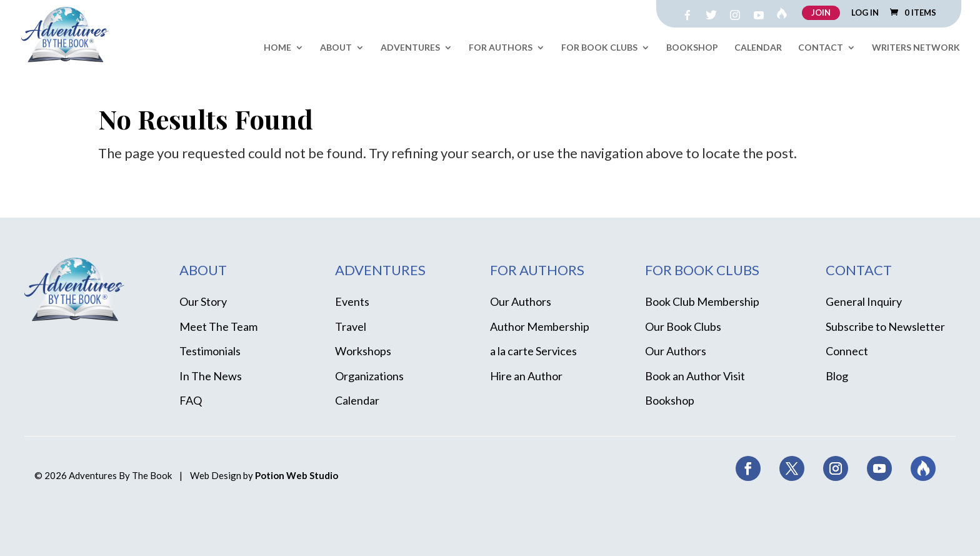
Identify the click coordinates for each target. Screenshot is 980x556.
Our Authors (520, 301)
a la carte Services (533, 351)
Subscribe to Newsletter (885, 326)
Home (277, 48)
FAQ (190, 400)
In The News (210, 376)
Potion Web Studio (296, 475)
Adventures (410, 48)
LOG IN (865, 13)
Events (352, 301)
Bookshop (692, 48)
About (336, 48)
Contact (820, 48)
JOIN (821, 13)
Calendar (758, 48)
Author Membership (539, 326)
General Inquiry (864, 301)
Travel (350, 326)
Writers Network (916, 48)
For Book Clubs (599, 48)
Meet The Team (218, 326)
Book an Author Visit (695, 376)
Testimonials (210, 351)
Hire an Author (526, 376)
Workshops (363, 351)
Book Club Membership (702, 301)
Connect (847, 351)
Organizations (369, 376)
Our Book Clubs (683, 326)
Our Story (203, 301)
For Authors (500, 48)
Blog (837, 376)
